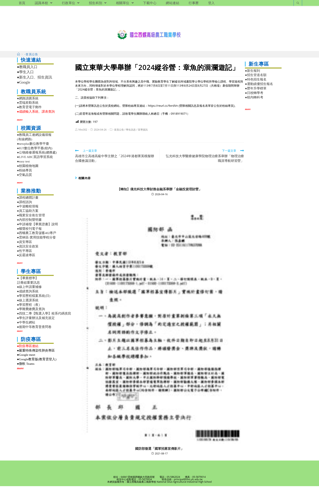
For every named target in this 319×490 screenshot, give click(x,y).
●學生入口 (25, 76)
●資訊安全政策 (27, 250)
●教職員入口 (27, 71)
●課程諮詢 (24, 206)
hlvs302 (83, 133)
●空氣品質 (24, 178)
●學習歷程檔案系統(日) (33, 299)
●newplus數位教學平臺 (33, 147)
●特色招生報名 (255, 83)
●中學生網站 (26, 326)
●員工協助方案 (27, 214)
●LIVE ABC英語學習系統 (35, 160)
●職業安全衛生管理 (31, 219)
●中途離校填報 (27, 210)
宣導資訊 (143, 133)
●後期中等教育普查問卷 (34, 330)
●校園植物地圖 (27, 169)
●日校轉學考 (254, 96)
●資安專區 (24, 245)
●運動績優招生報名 (259, 87)
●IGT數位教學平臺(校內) (34, 152)
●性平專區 (24, 254)
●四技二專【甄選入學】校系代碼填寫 (44, 317)
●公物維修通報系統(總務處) (37, 156)
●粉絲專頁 (24, 174)
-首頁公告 (118, 133)
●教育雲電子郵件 (29, 111)
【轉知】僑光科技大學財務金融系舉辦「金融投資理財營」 (159, 193)
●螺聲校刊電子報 (29, 232)
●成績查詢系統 (27, 295)
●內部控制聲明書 (29, 223)
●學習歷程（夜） (29, 308)
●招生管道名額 (255, 79)
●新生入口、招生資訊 (34, 81)
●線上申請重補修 (29, 290)
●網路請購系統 (27, 102)
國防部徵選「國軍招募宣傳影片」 (159, 452)
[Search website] (298, 3)
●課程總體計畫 (27, 201)
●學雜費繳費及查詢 (31, 313)
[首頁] (18, 58)
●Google (23, 86)
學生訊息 (131, 133)
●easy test (23, 165)
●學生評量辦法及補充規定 (36, 321)
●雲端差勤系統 (27, 106)
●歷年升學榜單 (255, 92)
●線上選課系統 (27, 304)
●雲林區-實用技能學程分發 (36, 241)
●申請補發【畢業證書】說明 (37, 228)
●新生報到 (252, 74)
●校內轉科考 (254, 101)
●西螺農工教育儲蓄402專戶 (36, 236)
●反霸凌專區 (26, 259)
